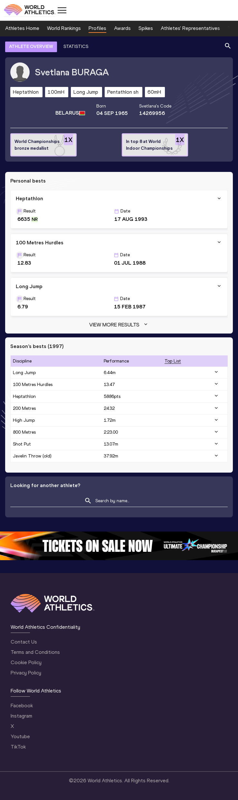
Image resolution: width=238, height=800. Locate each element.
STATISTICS (75, 46)
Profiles (97, 28)
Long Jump (24, 372)
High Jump (24, 420)
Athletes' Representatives (190, 28)
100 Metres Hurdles (32, 384)
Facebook (22, 705)
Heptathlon (24, 396)
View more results (119, 324)
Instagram (21, 716)
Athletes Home (22, 28)
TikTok (18, 747)
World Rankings (64, 28)
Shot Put (22, 444)
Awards (122, 28)
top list (173, 361)
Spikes (145, 28)
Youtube (20, 736)
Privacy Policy (26, 673)
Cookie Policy (26, 662)
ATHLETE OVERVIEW (31, 46)
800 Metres (24, 432)
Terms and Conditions (35, 652)
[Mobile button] (61, 10)
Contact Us (24, 642)
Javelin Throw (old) (32, 456)
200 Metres (24, 408)
